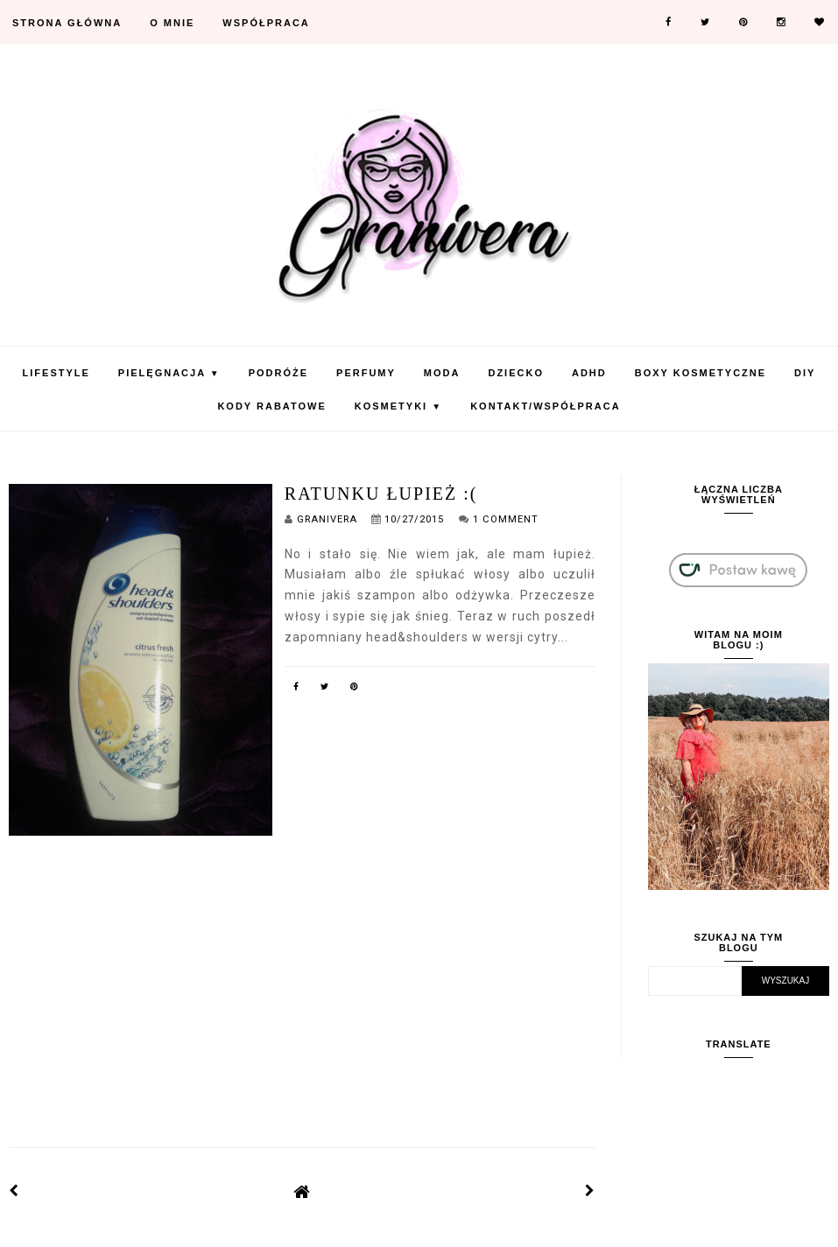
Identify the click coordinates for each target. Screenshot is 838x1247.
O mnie (172, 23)
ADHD (589, 373)
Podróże (278, 373)
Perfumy (366, 373)
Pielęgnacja (169, 373)
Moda (442, 373)
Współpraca (265, 23)
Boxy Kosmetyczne (700, 373)
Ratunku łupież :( (381, 493)
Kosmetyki (398, 406)
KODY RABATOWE (271, 406)
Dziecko (516, 373)
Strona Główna (67, 23)
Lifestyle (56, 373)
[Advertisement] (302, 978)
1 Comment (506, 519)
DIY (804, 373)
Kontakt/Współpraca (545, 406)
